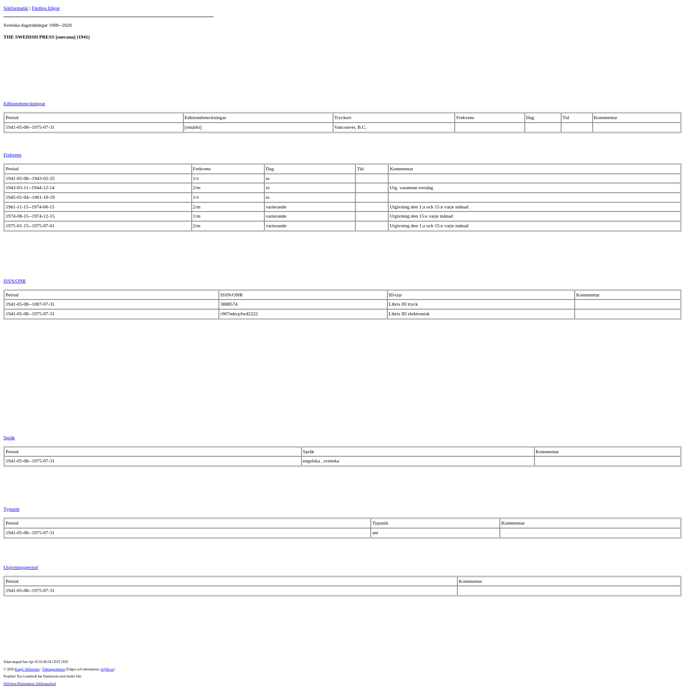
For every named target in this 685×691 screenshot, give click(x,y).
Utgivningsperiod (21, 567)
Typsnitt (12, 508)
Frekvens (12, 154)
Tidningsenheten (53, 669)
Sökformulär (16, 8)
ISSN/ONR (15, 280)
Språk (9, 437)
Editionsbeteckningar (24, 103)
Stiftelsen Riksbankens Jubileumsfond (30, 684)
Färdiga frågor (46, 8)
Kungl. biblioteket (27, 669)
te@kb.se (107, 669)
